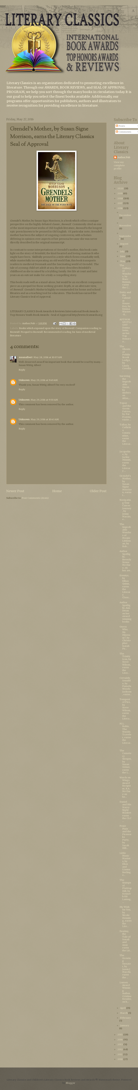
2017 (120, 203)
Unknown (24, 380)
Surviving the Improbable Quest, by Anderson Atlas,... (125, 387)
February (125, 1017)
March (124, 1012)
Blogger (70, 1082)
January (124, 1025)
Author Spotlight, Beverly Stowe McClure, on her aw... (126, 561)
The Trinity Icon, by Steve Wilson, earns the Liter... (125, 663)
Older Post (98, 491)
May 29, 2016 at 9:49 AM (44, 380)
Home (57, 491)
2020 (120, 188)
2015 (120, 1034)
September (125, 237)
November (125, 225)
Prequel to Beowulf (32, 331)
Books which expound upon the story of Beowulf (46, 328)
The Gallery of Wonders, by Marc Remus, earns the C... (125, 276)
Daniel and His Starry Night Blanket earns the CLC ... (125, 811)
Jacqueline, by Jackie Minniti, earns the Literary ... (125, 461)
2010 (120, 1059)
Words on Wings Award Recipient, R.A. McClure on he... (125, 787)
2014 (120, 1039)
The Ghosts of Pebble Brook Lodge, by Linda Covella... (125, 359)
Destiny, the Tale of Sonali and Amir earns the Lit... (125, 941)
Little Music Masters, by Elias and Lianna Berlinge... (125, 864)
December (125, 215)
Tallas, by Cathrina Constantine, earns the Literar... (125, 435)
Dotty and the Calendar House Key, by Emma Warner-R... (125, 303)
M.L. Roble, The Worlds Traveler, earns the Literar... (125, 734)
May (123, 261)
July (122, 251)
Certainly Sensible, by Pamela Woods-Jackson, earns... (126, 686)
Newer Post (15, 491)
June (123, 256)
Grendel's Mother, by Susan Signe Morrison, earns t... (126, 485)
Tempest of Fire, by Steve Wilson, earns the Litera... (125, 709)
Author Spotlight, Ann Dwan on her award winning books (126, 612)
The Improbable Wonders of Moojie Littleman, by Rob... (125, 535)
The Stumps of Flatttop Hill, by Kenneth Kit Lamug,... (126, 891)
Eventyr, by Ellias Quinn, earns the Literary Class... (125, 586)
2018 (120, 198)
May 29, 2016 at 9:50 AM (44, 399)
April (123, 1007)
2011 (120, 1054)
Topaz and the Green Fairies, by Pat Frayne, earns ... (125, 411)
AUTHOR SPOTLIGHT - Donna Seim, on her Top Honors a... (125, 330)
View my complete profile (119, 165)
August (124, 243)
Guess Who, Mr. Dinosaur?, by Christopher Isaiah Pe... (125, 637)
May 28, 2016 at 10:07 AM (48, 357)
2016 (120, 208)
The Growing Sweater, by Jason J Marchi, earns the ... (125, 966)
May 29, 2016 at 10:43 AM (45, 419)
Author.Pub (123, 157)
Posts (120, 125)
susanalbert (25, 357)
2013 (120, 1044)
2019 (120, 193)
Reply (22, 369)
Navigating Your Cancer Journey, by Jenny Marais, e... (125, 509)
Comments (123, 131)
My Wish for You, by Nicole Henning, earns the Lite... (126, 916)
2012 (120, 1049)
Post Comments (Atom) (35, 497)
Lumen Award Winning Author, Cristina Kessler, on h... (126, 992)
